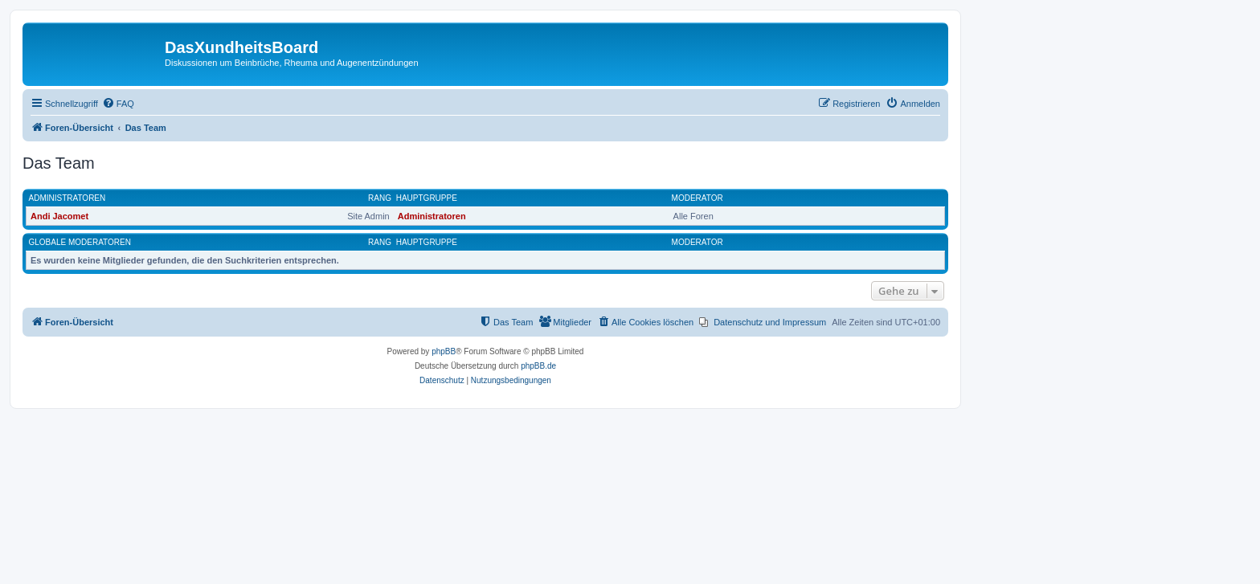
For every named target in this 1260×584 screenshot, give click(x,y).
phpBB (444, 351)
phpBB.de (538, 365)
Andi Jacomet (59, 216)
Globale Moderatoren (80, 242)
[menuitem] (118, 103)
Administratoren (67, 198)
